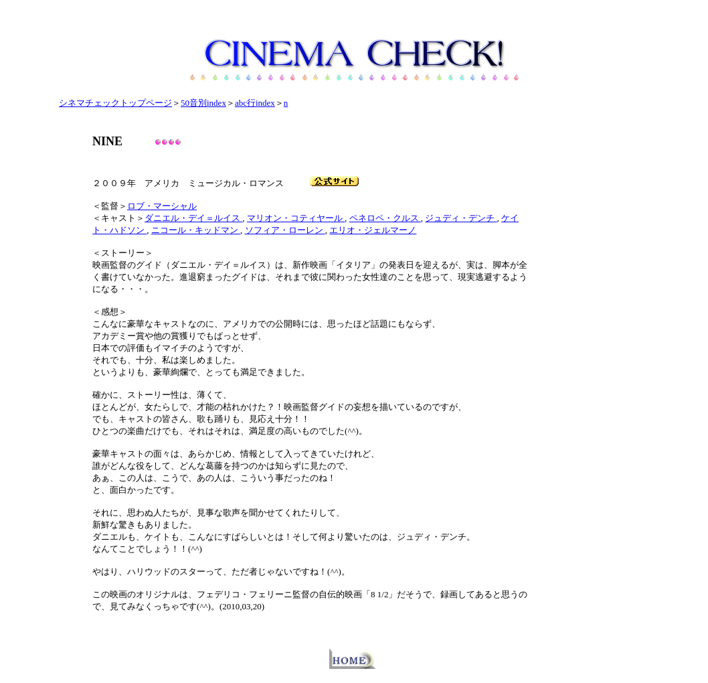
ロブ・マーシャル (162, 206)
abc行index (255, 103)
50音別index (203, 103)
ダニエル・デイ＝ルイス (193, 218)
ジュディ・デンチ (461, 218)
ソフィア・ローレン (285, 230)
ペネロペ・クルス (385, 218)
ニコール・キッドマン (195, 230)
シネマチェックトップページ (115, 103)
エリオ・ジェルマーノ (372, 230)
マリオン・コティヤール (296, 218)
